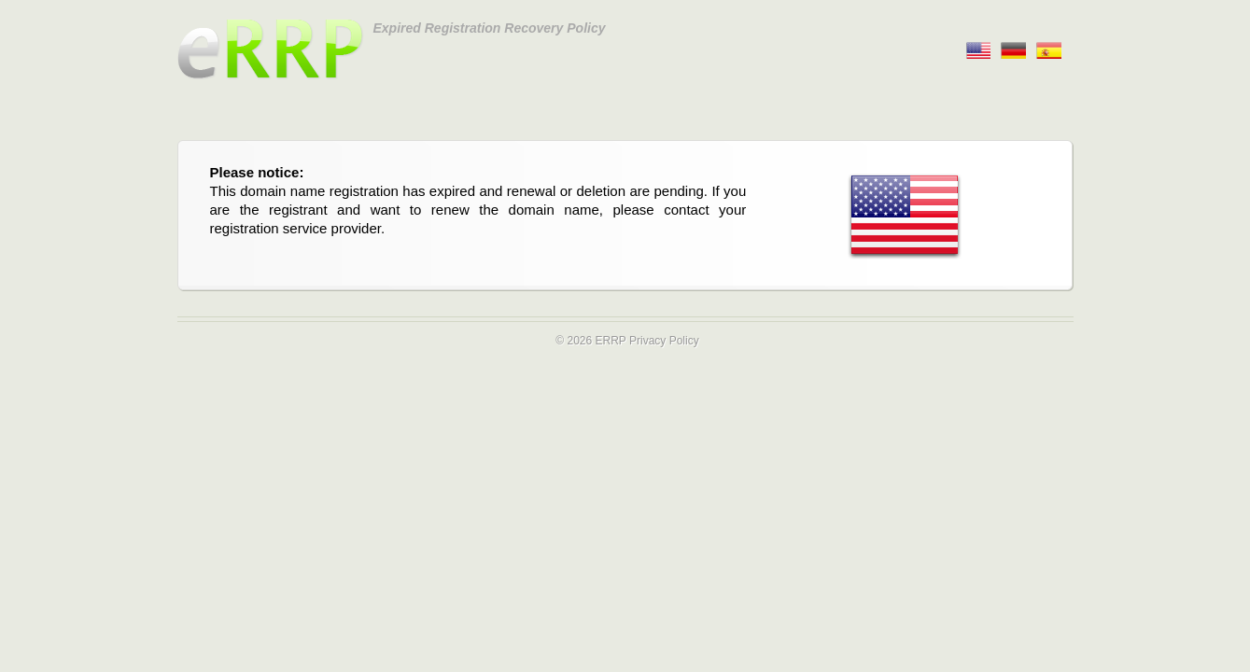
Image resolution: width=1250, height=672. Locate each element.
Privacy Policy (664, 340)
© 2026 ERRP (590, 340)
